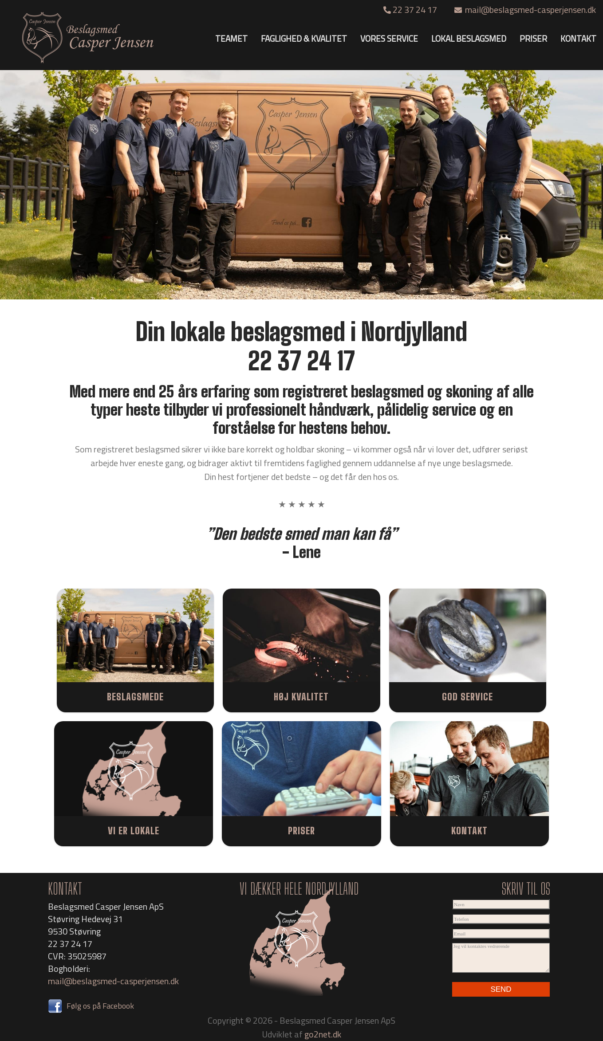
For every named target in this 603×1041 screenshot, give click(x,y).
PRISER (533, 38)
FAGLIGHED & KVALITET (304, 38)
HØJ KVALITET (301, 696)
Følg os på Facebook (91, 1006)
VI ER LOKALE (133, 830)
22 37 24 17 (411, 9)
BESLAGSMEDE (135, 696)
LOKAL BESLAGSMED (468, 38)
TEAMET (231, 38)
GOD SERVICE (467, 696)
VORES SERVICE (389, 38)
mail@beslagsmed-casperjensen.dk (525, 9)
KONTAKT (578, 38)
